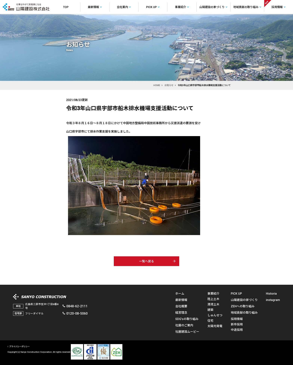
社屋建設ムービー (187, 331)
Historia (271, 293)
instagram (273, 299)
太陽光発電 (214, 325)
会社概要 (181, 306)
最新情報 (181, 299)
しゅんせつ (214, 315)
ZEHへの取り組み (243, 306)
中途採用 (237, 329)
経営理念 (181, 312)
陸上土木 (213, 298)
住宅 (210, 320)
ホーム (179, 293)
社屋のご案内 (184, 325)
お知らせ (168, 85)
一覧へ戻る (146, 261)
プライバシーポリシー (19, 347)
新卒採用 (237, 324)
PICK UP (236, 293)
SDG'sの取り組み (186, 318)
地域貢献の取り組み (244, 312)
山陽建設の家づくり (244, 299)
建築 (210, 309)
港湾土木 (213, 304)
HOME (156, 85)
